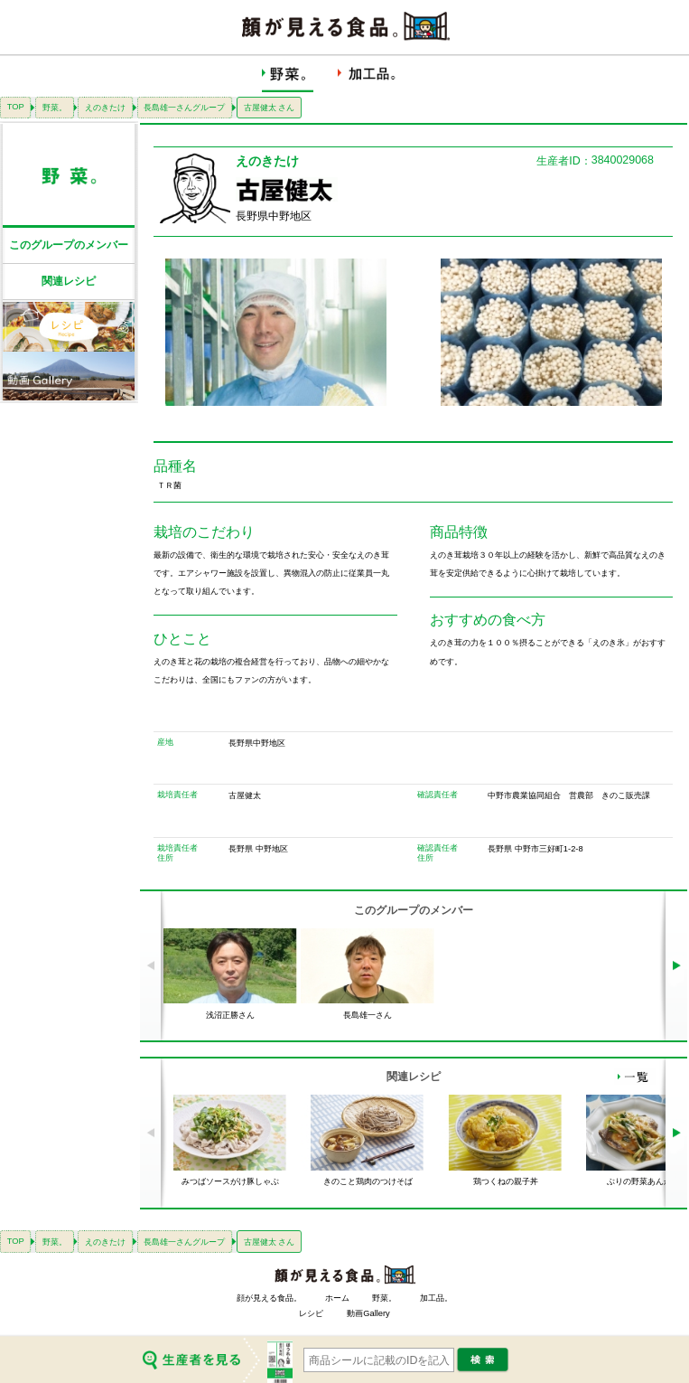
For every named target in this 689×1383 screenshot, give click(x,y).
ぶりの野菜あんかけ (643, 1181)
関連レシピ (69, 281)
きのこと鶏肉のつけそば (368, 1181)
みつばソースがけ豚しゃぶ (230, 1181)
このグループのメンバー (68, 245)
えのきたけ (105, 107)
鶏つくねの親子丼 (505, 1181)
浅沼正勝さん (230, 1015)
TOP (15, 106)
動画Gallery (368, 1313)
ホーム (337, 1298)
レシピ (311, 1313)
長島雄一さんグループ (184, 107)
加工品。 (436, 1298)
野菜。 (54, 107)
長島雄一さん (367, 1015)
